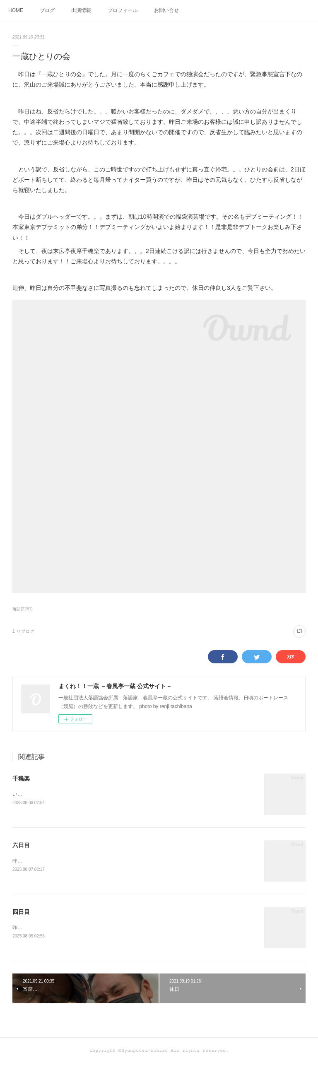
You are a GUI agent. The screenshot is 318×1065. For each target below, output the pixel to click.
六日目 (21, 846)
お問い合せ (166, 10)
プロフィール (122, 10)
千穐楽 (21, 778)
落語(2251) (22, 609)
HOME (15, 10)
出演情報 (81, 10)
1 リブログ (23, 631)
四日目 (21, 913)
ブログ (47, 10)
